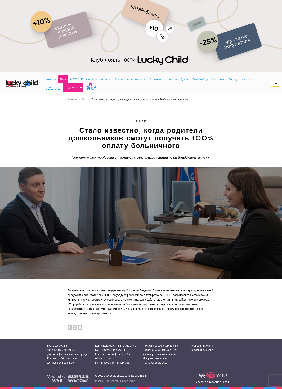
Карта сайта (123, 354)
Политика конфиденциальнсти (160, 350)
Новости (100, 354)
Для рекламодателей (155, 358)
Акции (110, 354)
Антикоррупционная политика (160, 354)
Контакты (52, 358)
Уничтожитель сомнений (60, 350)
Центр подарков (104, 345)
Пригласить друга (126, 345)
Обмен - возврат (104, 358)
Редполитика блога (202, 345)
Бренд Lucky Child (57, 345)
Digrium (99, 381)
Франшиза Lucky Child (155, 362)
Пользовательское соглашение (160, 345)
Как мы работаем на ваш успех (112, 362)
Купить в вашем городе (74, 354)
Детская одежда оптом (60, 362)
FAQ (97, 350)
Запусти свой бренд (202, 350)
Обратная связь (69, 358)
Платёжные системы (113, 350)
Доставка (52, 354)
